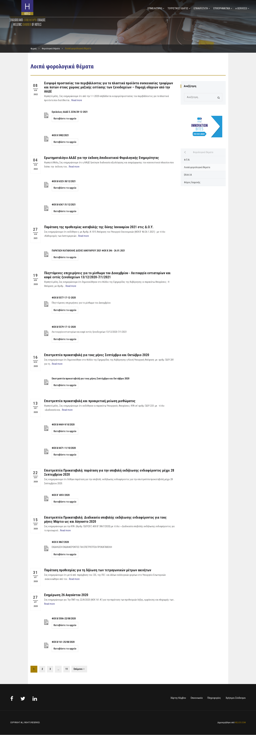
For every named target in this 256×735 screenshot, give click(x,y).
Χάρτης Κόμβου (178, 698)
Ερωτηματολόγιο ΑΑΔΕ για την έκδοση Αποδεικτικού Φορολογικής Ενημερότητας (101, 158)
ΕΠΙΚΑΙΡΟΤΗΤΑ (201, 8)
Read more (76, 100)
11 (68, 669)
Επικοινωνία (197, 698)
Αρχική (34, 48)
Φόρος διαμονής (192, 182)
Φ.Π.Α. (187, 159)
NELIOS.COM (240, 722)
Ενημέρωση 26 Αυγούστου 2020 (66, 595)
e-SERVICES (241, 8)
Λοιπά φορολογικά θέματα (197, 167)
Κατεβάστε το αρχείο (65, 118)
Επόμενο (80, 669)
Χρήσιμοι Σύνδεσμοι (236, 698)
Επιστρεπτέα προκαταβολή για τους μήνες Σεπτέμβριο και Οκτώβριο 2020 (96, 355)
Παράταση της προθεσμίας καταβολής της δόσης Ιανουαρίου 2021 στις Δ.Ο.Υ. (98, 227)
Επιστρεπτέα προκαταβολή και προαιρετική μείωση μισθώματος (89, 401)
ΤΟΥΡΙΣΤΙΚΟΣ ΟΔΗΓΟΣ (178, 8)
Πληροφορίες (214, 698)
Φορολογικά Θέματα (53, 48)
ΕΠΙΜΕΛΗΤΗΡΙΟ (155, 8)
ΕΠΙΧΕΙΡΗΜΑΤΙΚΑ (221, 8)
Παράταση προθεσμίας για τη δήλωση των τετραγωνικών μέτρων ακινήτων (97, 570)
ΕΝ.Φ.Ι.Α (188, 174)
